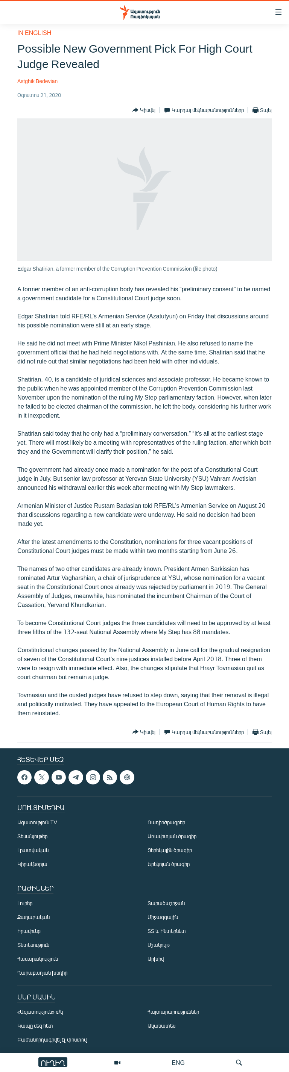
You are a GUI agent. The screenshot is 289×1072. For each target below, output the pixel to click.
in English (34, 32)
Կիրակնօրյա (32, 864)
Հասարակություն (37, 958)
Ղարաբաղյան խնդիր (42, 972)
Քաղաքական (33, 917)
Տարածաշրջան (166, 903)
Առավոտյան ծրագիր (172, 836)
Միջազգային (163, 917)
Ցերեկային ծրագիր (170, 850)
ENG (178, 1062)
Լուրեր (24, 903)
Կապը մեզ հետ (35, 1025)
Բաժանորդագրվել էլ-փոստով (52, 1039)
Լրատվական (33, 850)
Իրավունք (29, 931)
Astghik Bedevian (37, 81)
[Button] (143, 110)
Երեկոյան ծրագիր (169, 864)
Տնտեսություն (33, 945)
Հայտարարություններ (173, 1011)
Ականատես (161, 1025)
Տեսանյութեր (32, 836)
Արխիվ (156, 958)
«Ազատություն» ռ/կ (40, 1011)
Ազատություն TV (37, 822)
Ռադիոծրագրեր (166, 822)
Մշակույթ (159, 945)
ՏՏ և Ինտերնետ (167, 931)
